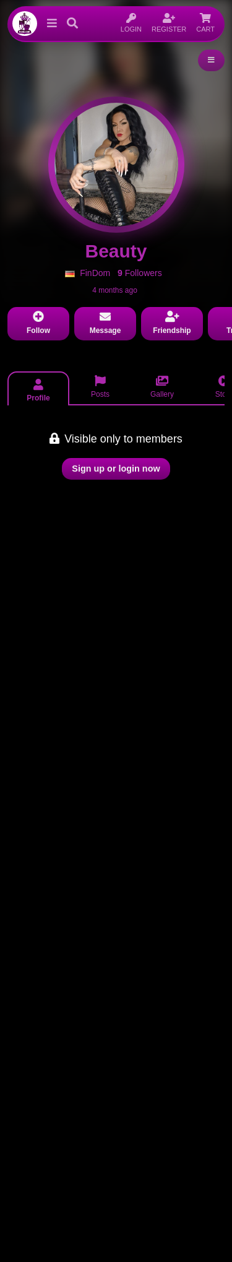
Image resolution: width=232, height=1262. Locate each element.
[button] (49, 23)
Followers (140, 273)
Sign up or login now (116, 468)
